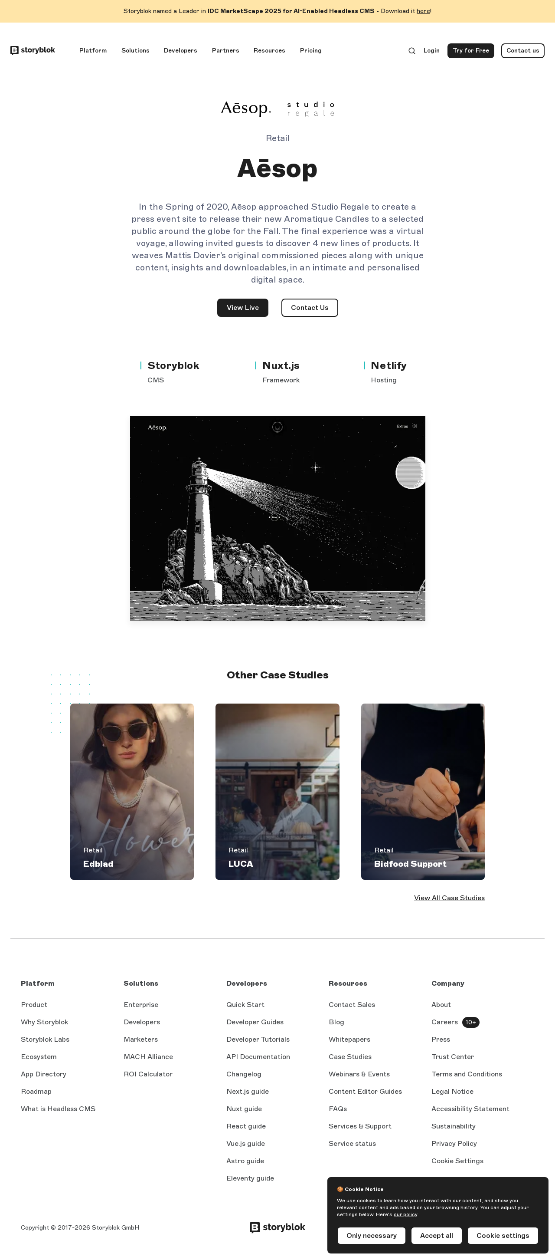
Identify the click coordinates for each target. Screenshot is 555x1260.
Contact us (522, 50)
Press (440, 1039)
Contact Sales (352, 1004)
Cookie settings (503, 1235)
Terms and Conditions (466, 1074)
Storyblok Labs (45, 1039)
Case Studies (350, 1057)
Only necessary (371, 1235)
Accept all (436, 1235)
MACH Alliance (148, 1057)
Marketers (141, 1039)
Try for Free (473, 52)
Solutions (135, 50)
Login (432, 52)
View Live (247, 310)
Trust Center (452, 1057)
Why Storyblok (44, 1022)
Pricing (311, 50)
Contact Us (310, 307)
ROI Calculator (148, 1074)
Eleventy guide (250, 1178)
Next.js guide (247, 1091)
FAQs (338, 1109)
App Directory (43, 1074)
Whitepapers (349, 1039)
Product (34, 1004)
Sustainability (453, 1126)
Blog (336, 1022)
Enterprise (141, 1004)
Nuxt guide (244, 1109)
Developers (180, 50)
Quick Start (245, 1004)
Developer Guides (255, 1022)
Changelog (243, 1074)
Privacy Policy (454, 1143)
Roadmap (36, 1091)
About (441, 1004)
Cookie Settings (457, 1161)
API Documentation (258, 1057)
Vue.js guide (245, 1143)
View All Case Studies (449, 898)
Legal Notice (452, 1091)
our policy (405, 1214)
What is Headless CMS (58, 1109)
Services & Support (360, 1126)
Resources (269, 50)
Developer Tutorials (258, 1039)
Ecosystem (39, 1057)
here (423, 11)
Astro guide (245, 1161)
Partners (225, 50)
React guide (246, 1126)
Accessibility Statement (470, 1109)
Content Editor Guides (365, 1091)
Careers (444, 1022)
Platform (93, 50)
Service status (352, 1143)
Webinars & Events (359, 1074)
